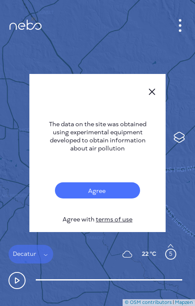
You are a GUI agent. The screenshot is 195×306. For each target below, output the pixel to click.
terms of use (114, 219)
